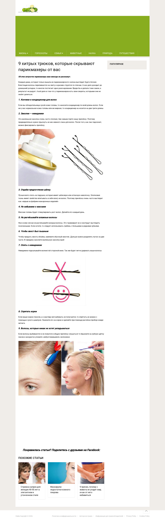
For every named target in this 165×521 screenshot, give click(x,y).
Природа (107, 53)
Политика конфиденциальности (64, 516)
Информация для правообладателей (109, 516)
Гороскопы (41, 53)
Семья (57, 53)
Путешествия (126, 53)
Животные (76, 53)
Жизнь (22, 53)
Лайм (17, 516)
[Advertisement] (82, 33)
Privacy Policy (131, 516)
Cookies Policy (144, 516)
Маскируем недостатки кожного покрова (60, 490)
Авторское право (85, 516)
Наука (92, 53)
